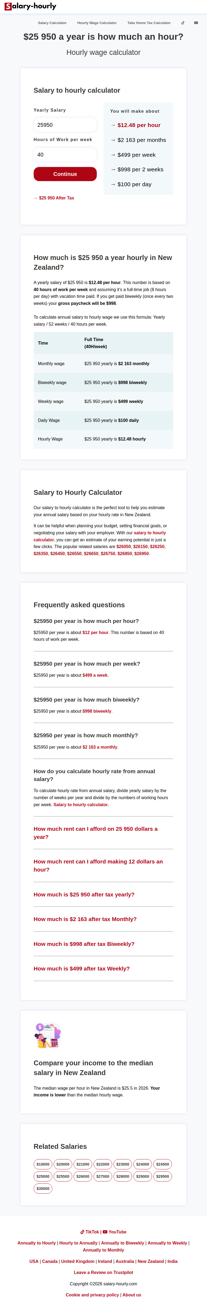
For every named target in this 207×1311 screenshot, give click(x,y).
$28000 (122, 1176)
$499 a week (95, 675)
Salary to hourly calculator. (81, 804)
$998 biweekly (96, 711)
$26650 (91, 553)
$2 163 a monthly (99, 747)
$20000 (63, 1164)
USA (34, 1261)
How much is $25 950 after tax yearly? (84, 894)
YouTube (114, 1232)
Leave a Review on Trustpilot (103, 1272)
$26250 (157, 546)
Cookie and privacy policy (92, 1295)
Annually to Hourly (37, 1243)
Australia (125, 1261)
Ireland (105, 1261)
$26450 (57, 553)
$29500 (162, 1176)
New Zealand (151, 1261)
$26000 (83, 1176)
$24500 (162, 1164)
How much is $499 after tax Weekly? (82, 968)
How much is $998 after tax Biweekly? (84, 944)
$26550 (74, 553)
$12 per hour (95, 632)
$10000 (43, 1164)
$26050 (123, 546)
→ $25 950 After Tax (54, 198)
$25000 (43, 1176)
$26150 (140, 546)
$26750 (108, 553)
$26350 (41, 553)
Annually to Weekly (167, 1243)
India (172, 1261)
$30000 (43, 1188)
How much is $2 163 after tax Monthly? (85, 919)
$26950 (141, 553)
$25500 (63, 1176)
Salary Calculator (52, 23)
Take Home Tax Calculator (149, 23)
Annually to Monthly (103, 1250)
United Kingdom (78, 1261)
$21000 (83, 1164)
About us (132, 1295)
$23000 (122, 1164)
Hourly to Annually (78, 1243)
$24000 (142, 1164)
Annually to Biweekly (122, 1243)
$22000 (102, 1164)
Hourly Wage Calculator (97, 23)
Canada (50, 1261)
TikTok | (92, 1232)
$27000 (102, 1176)
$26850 (125, 553)
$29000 (142, 1176)
